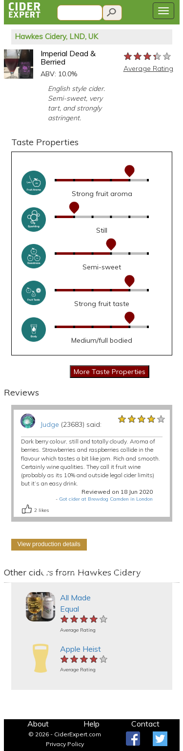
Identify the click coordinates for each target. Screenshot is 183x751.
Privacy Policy (65, 744)
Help (91, 724)
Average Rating (148, 68)
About (38, 724)
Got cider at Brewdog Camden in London (106, 499)
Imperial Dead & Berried (68, 57)
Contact (145, 724)
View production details (49, 544)
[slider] (147, 57)
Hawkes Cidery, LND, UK (56, 36)
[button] (8, 582)
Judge (50, 424)
